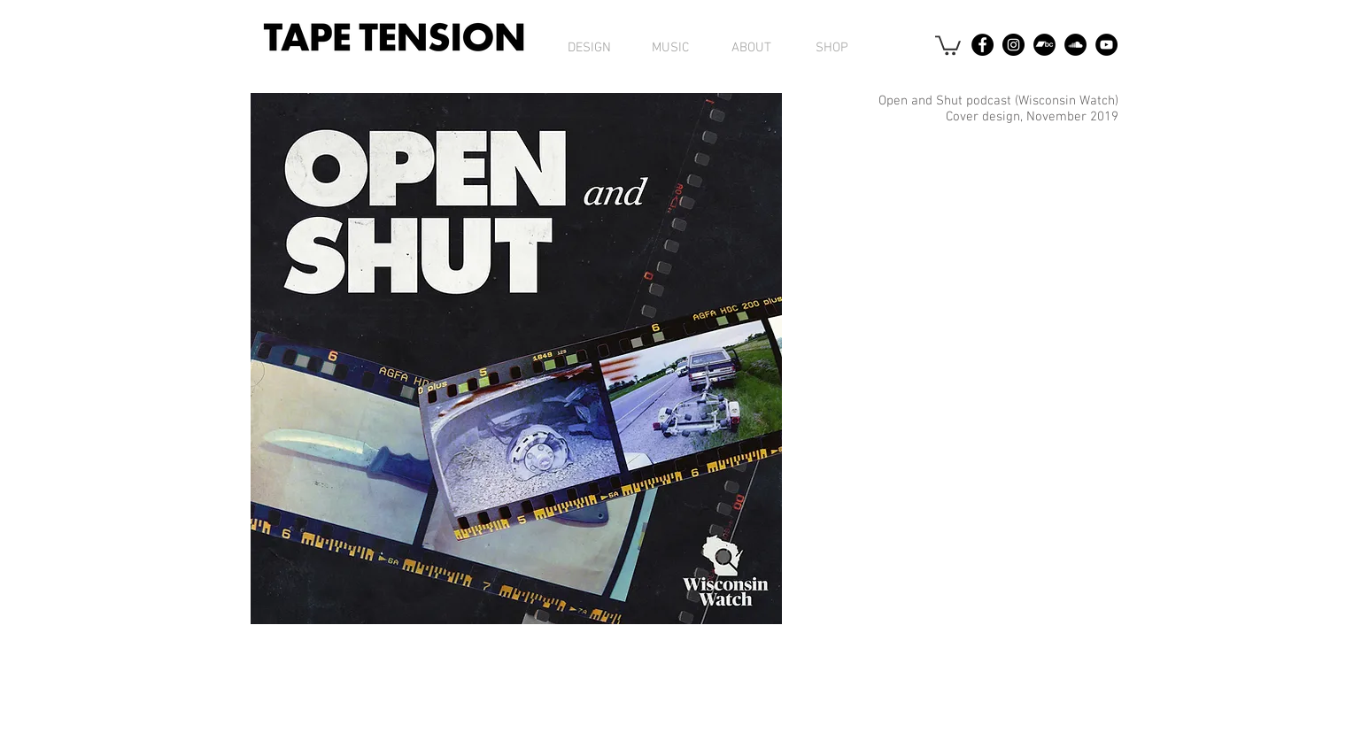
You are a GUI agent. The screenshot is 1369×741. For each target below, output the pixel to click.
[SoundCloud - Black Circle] (1075, 45)
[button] (948, 44)
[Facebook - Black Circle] (982, 45)
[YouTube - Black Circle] (1106, 45)
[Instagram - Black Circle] (1013, 45)
